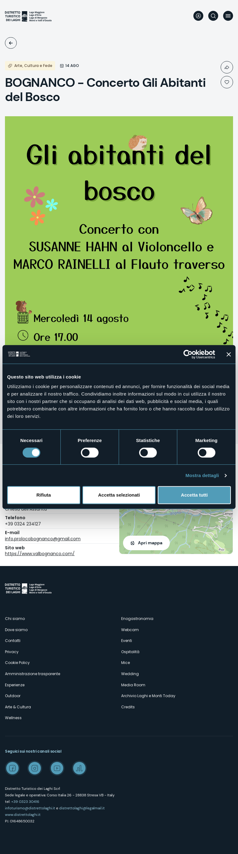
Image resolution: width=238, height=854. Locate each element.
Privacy (12, 651)
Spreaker (79, 768)
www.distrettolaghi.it (23, 814)
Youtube (57, 768)
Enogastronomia (137, 618)
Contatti (12, 640)
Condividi (227, 67)
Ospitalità (130, 651)
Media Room (133, 685)
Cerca (213, 16)
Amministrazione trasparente (32, 673)
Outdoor (12, 695)
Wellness (13, 717)
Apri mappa (150, 543)
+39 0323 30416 (25, 801)
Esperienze (14, 685)
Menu (228, 16)
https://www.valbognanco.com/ (40, 554)
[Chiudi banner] (229, 354)
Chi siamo (15, 618)
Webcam (130, 629)
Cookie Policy (17, 662)
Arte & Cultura (18, 707)
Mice (125, 662)
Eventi (11, 43)
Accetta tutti (194, 495)
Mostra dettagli (202, 475)
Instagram (34, 768)
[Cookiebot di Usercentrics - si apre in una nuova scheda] (188, 354)
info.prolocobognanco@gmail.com (43, 539)
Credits (128, 707)
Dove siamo (16, 629)
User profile (198, 16)
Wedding (130, 673)
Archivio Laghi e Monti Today (148, 695)
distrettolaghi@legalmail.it (82, 808)
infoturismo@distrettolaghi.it (30, 808)
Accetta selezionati (119, 495)
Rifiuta (43, 495)
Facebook (12, 768)
